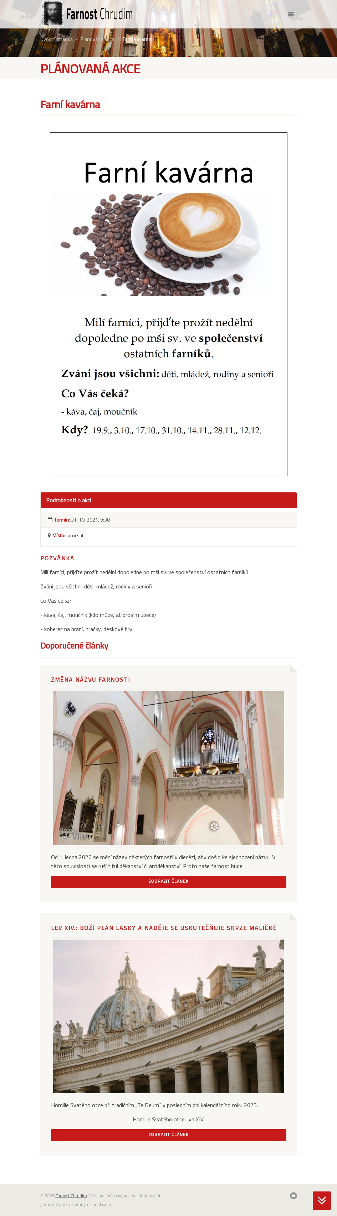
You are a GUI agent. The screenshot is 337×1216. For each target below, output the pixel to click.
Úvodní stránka (56, 39)
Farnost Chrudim (71, 1195)
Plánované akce (97, 39)
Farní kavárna (136, 39)
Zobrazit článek (169, 881)
